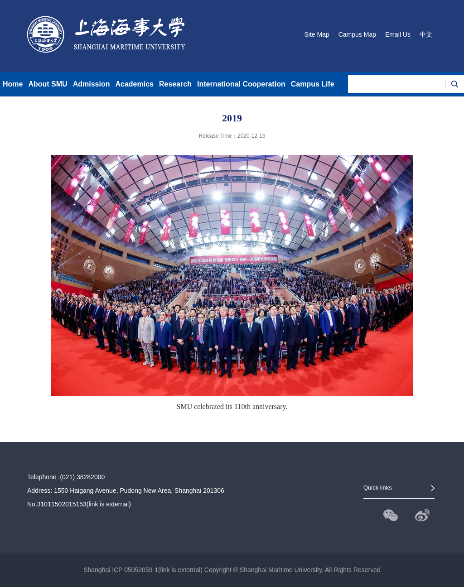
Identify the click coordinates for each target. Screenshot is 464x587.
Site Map (316, 34)
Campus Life (312, 84)
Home (13, 84)
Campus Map (357, 34)
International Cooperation (241, 84)
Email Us (398, 34)
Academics (134, 84)
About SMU (47, 84)
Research (175, 84)
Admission (91, 84)
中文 (426, 34)
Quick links (377, 487)
